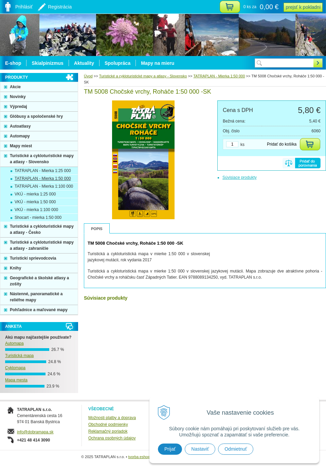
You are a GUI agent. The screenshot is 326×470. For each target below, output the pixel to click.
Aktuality (84, 63)
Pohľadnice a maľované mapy (39, 309)
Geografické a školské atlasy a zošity (39, 281)
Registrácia (60, 7)
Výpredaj (18, 106)
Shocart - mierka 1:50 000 (38, 217)
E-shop (13, 63)
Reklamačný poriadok (107, 431)
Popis (97, 229)
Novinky (18, 96)
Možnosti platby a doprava (112, 417)
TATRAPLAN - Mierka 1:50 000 (43, 178)
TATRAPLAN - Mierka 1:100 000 (44, 186)
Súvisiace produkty (239, 177)
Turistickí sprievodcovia (33, 258)
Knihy (15, 268)
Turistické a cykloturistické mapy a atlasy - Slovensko (42, 158)
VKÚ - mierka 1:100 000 (36, 209)
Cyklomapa (15, 367)
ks (242, 144)
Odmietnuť (235, 449)
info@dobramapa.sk (35, 432)
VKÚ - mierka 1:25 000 (35, 194)
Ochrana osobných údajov (111, 438)
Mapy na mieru (157, 63)
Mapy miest (21, 146)
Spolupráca (117, 63)
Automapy (20, 136)
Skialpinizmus (47, 63)
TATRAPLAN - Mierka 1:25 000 (43, 170)
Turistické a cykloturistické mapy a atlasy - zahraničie (42, 245)
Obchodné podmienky (108, 424)
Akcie (15, 86)
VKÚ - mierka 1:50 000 (35, 202)
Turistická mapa (19, 355)
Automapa (14, 343)
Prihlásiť (24, 7)
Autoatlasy (20, 126)
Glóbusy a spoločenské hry (36, 116)
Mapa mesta (16, 380)
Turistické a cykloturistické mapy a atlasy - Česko (42, 229)
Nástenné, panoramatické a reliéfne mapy (36, 297)
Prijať (170, 449)
